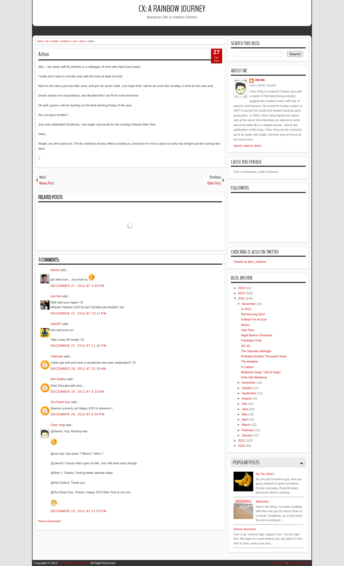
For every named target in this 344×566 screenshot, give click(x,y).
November (249, 382)
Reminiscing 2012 (253, 314)
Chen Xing (58, 425)
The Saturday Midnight (256, 351)
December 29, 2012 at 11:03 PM (78, 511)
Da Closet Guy (60, 402)
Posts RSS (278, 563)
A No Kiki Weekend (254, 377)
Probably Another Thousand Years (264, 356)
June (245, 409)
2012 (241, 298)
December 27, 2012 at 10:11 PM (78, 313)
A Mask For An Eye (254, 319)
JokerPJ (56, 323)
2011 (241, 440)
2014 (241, 288)
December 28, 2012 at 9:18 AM (77, 391)
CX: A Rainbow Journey (172, 9)
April (245, 419)
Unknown (57, 356)
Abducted (262, 501)
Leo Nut (56, 296)
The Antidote (249, 361)
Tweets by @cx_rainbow (250, 261)
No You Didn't (265, 473)
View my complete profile (248, 146)
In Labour (247, 367)
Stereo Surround (245, 529)
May (244, 414)
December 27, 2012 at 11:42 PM (78, 345)
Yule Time (247, 330)
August (246, 398)
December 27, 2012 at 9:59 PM (77, 285)
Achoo (43, 54)
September (249, 393)
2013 (241, 293)
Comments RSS (299, 563)
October (247, 388)
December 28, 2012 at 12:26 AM (78, 368)
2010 (241, 445)
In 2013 (246, 309)
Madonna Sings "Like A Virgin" (261, 372)
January (247, 435)
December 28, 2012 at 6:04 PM (77, 414)
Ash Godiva (58, 379)
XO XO (245, 346)
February (248, 430)
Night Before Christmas (256, 335)
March (246, 424)
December (249, 303)
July (244, 403)
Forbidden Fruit (251, 340)
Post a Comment (49, 521)
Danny (55, 270)
